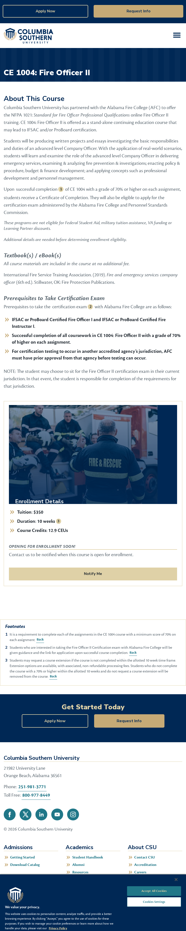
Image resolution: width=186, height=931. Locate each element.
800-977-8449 (36, 795)
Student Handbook (87, 857)
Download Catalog (25, 864)
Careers (140, 872)
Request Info (138, 11)
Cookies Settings (154, 902)
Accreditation (145, 864)
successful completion (36, 189)
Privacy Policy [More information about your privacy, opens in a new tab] (58, 928)
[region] (93, 902)
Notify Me (93, 573)
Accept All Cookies (154, 891)
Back (40, 639)
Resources (80, 872)
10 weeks (46, 521)
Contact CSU (144, 857)
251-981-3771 (32, 787)
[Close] (176, 879)
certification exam (69, 307)
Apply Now (45, 11)
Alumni (78, 864)
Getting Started (22, 857)
